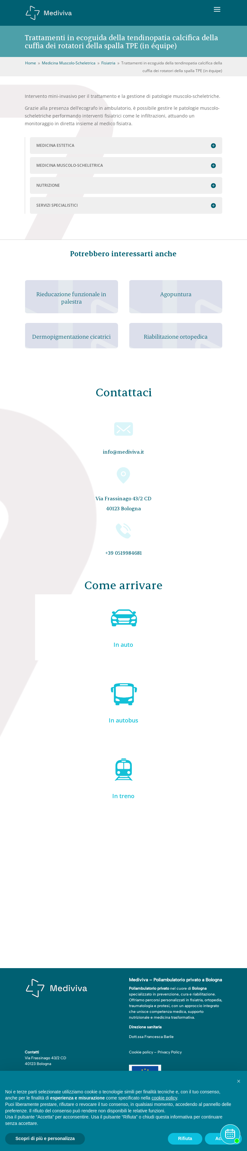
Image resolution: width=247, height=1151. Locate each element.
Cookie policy (141, 1052)
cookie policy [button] (164, 1097)
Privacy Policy (170, 1052)
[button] (238, 1081)
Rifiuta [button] (185, 1138)
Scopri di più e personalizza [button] (45, 1138)
